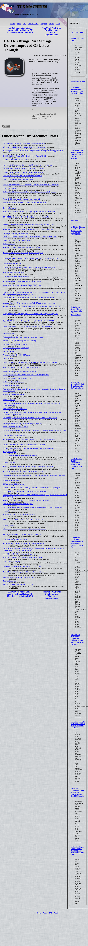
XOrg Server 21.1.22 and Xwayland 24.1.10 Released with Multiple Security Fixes (77, 542)
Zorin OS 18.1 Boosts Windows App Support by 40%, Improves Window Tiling (76, 311)
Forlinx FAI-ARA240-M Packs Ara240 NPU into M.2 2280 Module (77, 90)
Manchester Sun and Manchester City (16, 233)
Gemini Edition (33, 24)
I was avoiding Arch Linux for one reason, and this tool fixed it (23, 172)
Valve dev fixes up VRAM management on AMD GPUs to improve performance (29, 303)
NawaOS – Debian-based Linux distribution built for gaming (23, 557)
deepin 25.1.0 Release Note (12, 263)
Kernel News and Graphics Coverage (15, 427)
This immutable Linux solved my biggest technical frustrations (24, 543)
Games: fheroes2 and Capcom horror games (18, 504)
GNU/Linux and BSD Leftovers (13, 484)
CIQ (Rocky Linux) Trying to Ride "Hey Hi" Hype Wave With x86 (24, 156)
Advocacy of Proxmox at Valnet (13, 394)
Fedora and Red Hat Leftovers (13, 382)
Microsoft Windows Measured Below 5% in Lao (19, 577)
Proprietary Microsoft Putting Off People (16, 355)
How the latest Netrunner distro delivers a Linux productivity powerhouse (27, 165)
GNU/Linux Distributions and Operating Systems (19, 371)
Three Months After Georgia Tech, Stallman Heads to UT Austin (24, 572)
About (19, 24)
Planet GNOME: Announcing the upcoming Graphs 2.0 (21, 199)
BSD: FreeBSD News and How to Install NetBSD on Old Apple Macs (26, 375)
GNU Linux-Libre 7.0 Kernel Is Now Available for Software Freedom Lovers (28, 520)
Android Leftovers (9, 244)
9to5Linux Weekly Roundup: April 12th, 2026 (18, 584)
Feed (58, 24)
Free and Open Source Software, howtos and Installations (22, 176)
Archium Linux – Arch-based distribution (16, 276)
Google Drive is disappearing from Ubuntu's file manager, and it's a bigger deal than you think (34, 430)
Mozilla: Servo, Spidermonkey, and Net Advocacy (19, 341)
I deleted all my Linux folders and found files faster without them (24, 529)
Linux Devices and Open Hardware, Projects (18, 378)
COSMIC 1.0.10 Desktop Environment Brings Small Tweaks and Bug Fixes (76, 463)
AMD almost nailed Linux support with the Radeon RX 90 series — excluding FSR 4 (20, 30)
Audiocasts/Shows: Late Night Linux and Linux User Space (23, 337)
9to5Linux (75, 220)
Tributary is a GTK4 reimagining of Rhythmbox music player (23, 253)
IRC (24, 24)
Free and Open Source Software (14, 272)
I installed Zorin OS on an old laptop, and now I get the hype (23, 168)
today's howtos (8, 358)
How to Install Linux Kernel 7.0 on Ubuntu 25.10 (19, 514)
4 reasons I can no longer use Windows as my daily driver (22, 534)
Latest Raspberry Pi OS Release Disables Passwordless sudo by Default (78, 725)
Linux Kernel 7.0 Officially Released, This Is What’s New (22, 285)
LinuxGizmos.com (78, 81)
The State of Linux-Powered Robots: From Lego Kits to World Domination (28, 229)
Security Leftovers (9, 351)
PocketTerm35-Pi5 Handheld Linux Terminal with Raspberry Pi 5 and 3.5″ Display (30, 258)
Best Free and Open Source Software (15, 540)
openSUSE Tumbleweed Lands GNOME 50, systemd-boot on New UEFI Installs (77, 792)
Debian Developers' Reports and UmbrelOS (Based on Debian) (24, 491)
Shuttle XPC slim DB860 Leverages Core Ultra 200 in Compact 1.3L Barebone (77, 154)
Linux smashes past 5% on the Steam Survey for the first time (24, 143)
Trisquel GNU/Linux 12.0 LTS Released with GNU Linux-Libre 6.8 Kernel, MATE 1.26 (31, 306)
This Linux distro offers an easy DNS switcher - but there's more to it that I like (29, 439)
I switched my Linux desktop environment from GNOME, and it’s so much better (30, 418)
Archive (51, 24)
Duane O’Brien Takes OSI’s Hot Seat (15, 159)
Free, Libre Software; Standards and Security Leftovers (21, 367)
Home (12, 24)
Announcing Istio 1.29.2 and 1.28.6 (15, 409)
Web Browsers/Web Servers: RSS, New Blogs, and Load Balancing (26, 500)
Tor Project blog (77, 32)
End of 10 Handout (9, 188)
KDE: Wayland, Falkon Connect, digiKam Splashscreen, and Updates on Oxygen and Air (33, 151)
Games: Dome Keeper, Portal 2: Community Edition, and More (24, 445)
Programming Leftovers (11, 385)
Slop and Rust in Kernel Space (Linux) (16, 348)
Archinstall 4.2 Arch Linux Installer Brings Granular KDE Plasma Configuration (78, 231)
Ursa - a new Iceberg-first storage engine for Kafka (20, 455)
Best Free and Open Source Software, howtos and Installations (24, 471)
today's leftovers (8, 333)
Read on (6, 126)
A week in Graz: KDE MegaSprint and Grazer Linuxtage (22, 566)
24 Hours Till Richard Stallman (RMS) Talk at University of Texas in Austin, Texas (30, 237)
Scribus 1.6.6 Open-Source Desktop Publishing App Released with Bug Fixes (77, 850)
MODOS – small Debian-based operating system (19, 554)
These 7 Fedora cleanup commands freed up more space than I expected (28, 466)
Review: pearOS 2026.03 (11, 561)
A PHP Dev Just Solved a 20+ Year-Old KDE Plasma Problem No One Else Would (31, 185)
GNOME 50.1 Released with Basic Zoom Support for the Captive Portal (78, 385)
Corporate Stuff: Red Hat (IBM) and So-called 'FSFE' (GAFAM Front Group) (28, 448)
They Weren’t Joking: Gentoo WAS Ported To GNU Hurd (22, 247)
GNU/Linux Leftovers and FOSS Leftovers (17, 240)
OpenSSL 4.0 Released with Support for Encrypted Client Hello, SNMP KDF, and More (77, 639)
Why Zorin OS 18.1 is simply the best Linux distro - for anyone (24, 147)
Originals (44, 24)
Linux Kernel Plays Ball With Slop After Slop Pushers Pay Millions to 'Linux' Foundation (32, 507)
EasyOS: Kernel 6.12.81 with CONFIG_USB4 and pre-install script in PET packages (31, 488)
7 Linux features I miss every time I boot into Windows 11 (22, 423)
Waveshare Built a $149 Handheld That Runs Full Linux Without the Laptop (28, 298)
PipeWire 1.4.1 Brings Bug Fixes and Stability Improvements (51, 31)
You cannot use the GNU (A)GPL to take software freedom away (25, 203)
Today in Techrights (9, 208)
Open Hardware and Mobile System (15, 344)
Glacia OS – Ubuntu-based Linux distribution (18, 179)
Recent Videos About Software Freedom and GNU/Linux (22, 281)
